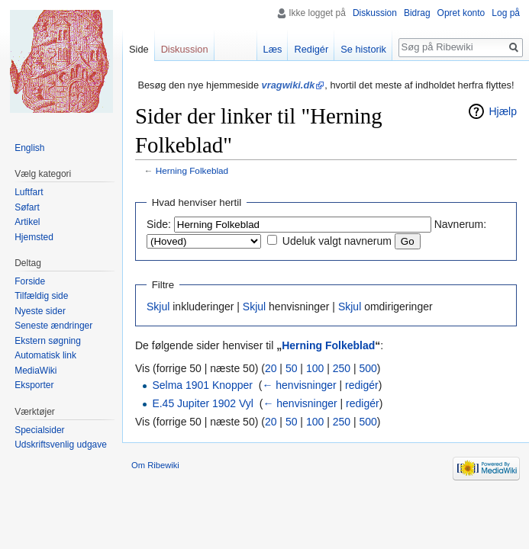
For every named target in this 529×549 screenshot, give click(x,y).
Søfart (27, 207)
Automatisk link (45, 355)
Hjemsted (34, 237)
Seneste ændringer (53, 325)
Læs (272, 49)
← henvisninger (299, 385)
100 (315, 368)
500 (367, 368)
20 (271, 368)
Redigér (311, 49)
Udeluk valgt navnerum (337, 241)
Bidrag (417, 13)
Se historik (363, 49)
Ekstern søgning (48, 341)
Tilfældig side (41, 296)
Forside (30, 281)
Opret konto (461, 13)
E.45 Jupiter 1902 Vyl (202, 403)
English (29, 148)
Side (139, 49)
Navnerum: (460, 224)
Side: (159, 224)
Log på (506, 13)
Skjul (158, 306)
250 (341, 368)
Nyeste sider (40, 311)
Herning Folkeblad (192, 170)
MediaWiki (35, 370)
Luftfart (29, 192)
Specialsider (39, 430)
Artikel (27, 222)
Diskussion (375, 13)
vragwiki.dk (288, 85)
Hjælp (503, 111)
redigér (362, 385)
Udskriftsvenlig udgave (61, 444)
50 (291, 368)
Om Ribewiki (155, 465)
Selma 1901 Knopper (202, 385)
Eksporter (34, 385)
